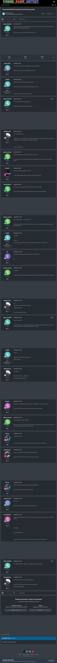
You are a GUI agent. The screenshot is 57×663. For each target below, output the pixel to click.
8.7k (7, 262)
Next (14, 19)
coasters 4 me (7, 498)
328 (7, 179)
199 (7, 460)
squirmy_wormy (7, 152)
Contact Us (32, 654)
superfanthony (7, 184)
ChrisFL (7, 168)
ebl (7, 251)
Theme (20, 654)
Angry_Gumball (10, 12)
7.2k (7, 525)
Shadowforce (7, 450)
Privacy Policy (26, 654)
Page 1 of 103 (22, 19)
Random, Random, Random (17, 14)
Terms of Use (4, 661)
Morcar (7, 433)
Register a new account (16, 610)
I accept (51, 660)
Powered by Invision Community (28, 656)
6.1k (7, 35)
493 (7, 90)
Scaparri (7, 401)
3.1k (7, 142)
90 (8, 444)
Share (43, 13)
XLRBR (7, 79)
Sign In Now (40, 610)
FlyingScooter (7, 131)
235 (7, 74)
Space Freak (7, 63)
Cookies (36, 654)
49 (8, 195)
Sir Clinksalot (7, 514)
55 (8, 163)
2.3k (7, 509)
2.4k (7, 412)
